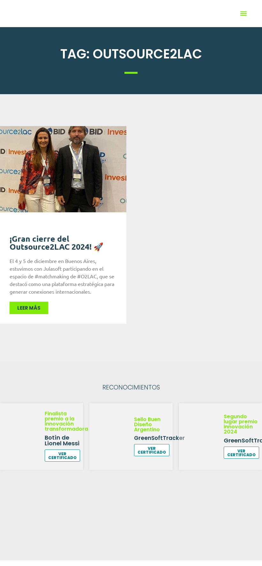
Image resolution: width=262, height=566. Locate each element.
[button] (243, 13)
